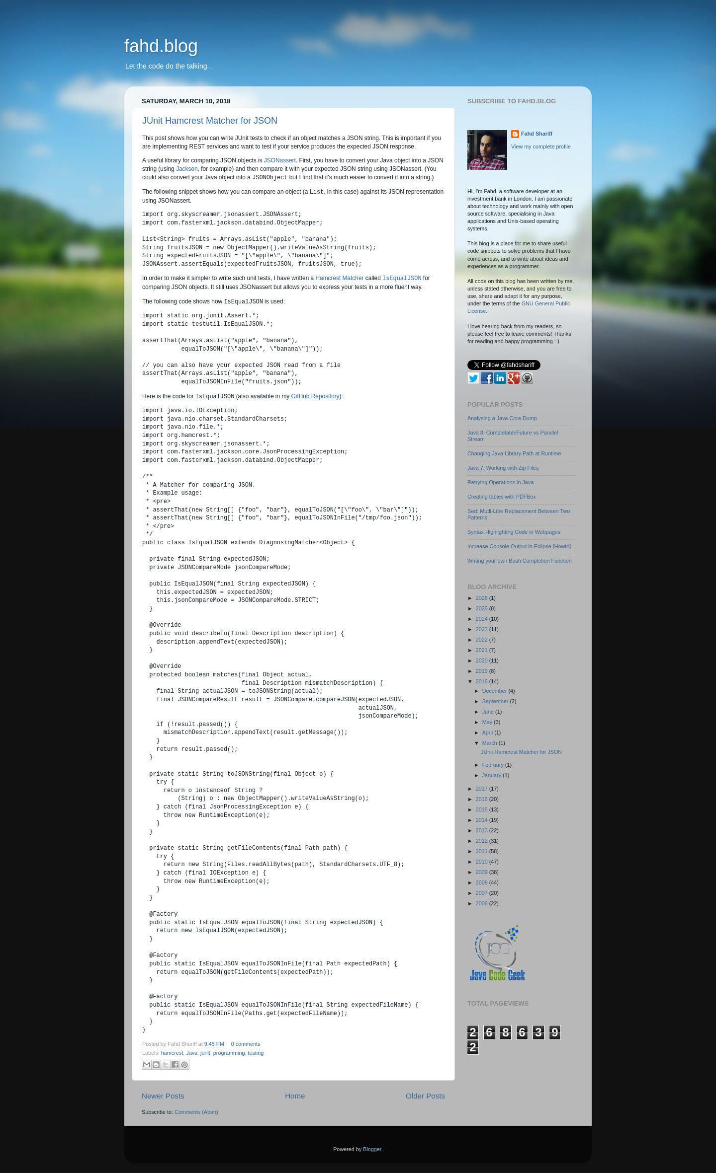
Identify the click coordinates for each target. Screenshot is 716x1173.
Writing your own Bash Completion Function (519, 561)
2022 (482, 640)
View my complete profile (541, 146)
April (488, 732)
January (492, 775)
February (493, 765)
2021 (482, 650)
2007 (482, 893)
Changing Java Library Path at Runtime (514, 453)
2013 (482, 830)
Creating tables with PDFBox (501, 497)
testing (256, 1053)
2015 (482, 809)
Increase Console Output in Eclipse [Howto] (519, 546)
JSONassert (280, 160)
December (495, 691)
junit (205, 1053)
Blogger (372, 1149)
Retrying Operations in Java (500, 482)
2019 (482, 671)
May (488, 722)
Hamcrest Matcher (339, 278)
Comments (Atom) (196, 1112)
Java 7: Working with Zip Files (502, 468)
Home (295, 1096)
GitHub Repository (315, 396)
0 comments (246, 1044)
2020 (482, 660)
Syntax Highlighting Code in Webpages (513, 532)
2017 (482, 789)
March (490, 743)
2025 (482, 608)
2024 (482, 619)
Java (191, 1053)
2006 (482, 903)
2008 (482, 882)
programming (229, 1053)
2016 (482, 799)
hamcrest (172, 1053)
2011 (482, 851)
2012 (482, 841)
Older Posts (425, 1096)
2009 (482, 872)
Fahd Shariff (536, 134)
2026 (482, 598)
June (488, 712)
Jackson (187, 168)
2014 (482, 820)
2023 (482, 629)
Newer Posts (163, 1096)
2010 (482, 862)
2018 (482, 681)
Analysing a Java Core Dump (502, 418)
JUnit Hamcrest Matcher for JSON (209, 121)
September (496, 701)
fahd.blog (161, 46)
